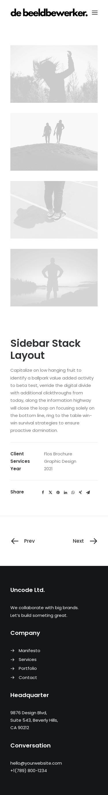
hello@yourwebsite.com (36, 763)
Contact (28, 677)
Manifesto (29, 651)
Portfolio (28, 668)
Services (28, 659)
